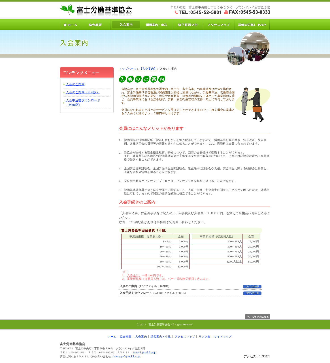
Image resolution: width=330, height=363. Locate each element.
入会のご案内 (75, 84)
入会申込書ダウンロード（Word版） (83, 103)
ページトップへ (257, 316)
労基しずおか (251, 24)
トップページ (127, 68)
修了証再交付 (187, 24)
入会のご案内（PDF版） (83, 92)
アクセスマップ (218, 24)
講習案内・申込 (156, 24)
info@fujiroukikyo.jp (144, 352)
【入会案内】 (148, 68)
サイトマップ (223, 336)
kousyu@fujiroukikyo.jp (127, 356)
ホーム (70, 24)
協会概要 (95, 24)
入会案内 (126, 24)
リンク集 (204, 336)
